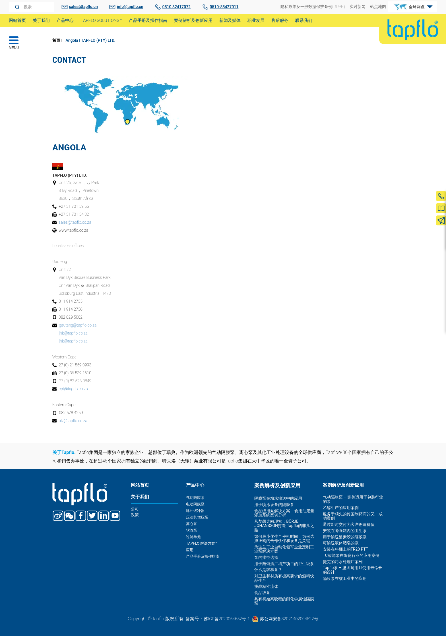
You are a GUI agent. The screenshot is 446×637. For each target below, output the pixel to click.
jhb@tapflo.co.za (73, 334)
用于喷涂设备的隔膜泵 (274, 505)
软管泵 (192, 530)
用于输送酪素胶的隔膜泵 (345, 539)
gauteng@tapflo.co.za (78, 326)
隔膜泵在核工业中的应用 (345, 580)
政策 (135, 518)
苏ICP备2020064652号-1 (224, 619)
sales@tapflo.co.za (75, 222)
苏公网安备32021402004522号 (291, 619)
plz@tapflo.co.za (73, 421)
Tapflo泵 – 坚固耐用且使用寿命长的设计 (352, 572)
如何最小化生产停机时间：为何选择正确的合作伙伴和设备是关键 (284, 539)
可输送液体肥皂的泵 (341, 545)
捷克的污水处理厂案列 (343, 564)
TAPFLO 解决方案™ (203, 543)
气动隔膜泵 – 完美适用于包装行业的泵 (353, 501)
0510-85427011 (224, 7)
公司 (135, 512)
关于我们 (141, 499)
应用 (190, 549)
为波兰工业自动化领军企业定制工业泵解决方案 (284, 550)
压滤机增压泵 (198, 518)
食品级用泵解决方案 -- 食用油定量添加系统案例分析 (284, 514)
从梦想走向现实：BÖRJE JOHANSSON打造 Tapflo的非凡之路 (284, 527)
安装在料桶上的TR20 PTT (345, 551)
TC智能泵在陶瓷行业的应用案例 (351, 557)
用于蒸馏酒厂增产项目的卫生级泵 (284, 565)
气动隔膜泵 (196, 499)
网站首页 (141, 486)
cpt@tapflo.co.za (73, 389)
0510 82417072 (176, 7)
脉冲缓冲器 (196, 512)
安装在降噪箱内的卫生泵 (345, 533)
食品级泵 (262, 594)
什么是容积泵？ (268, 570)
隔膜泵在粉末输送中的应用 (278, 499)
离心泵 (192, 524)
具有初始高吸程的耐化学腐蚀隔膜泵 (284, 602)
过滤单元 (194, 536)
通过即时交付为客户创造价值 (349, 526)
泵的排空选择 (266, 558)
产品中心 (196, 486)
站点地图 (378, 6)
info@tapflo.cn (130, 6)
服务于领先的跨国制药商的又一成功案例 (353, 518)
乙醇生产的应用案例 (341, 510)
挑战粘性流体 (266, 587)
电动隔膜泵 (196, 505)
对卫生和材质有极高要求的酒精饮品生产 (284, 579)
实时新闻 (358, 6)
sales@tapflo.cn (83, 6)
